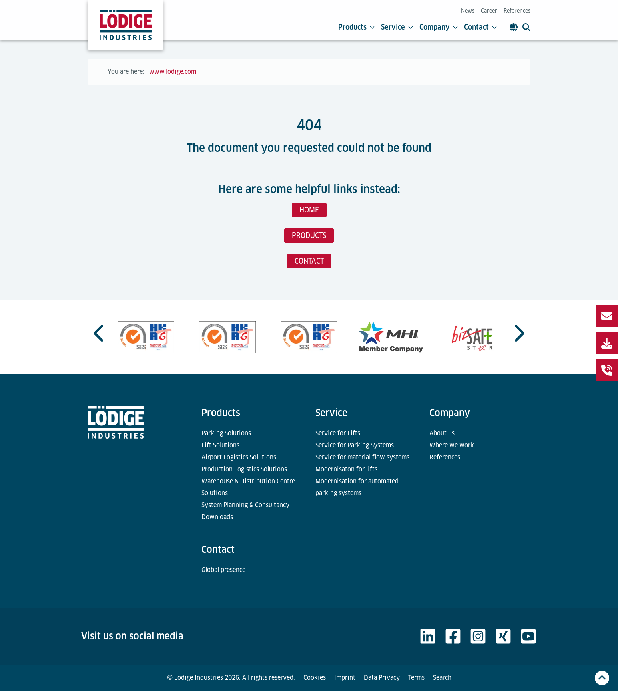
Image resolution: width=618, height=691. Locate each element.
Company (438, 27)
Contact (480, 27)
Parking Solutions (226, 433)
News (467, 11)
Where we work (451, 445)
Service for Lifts (337, 433)
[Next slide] (518, 333)
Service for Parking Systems (354, 445)
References (517, 11)
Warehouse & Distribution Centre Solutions (248, 487)
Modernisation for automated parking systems (357, 487)
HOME (309, 210)
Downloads (217, 517)
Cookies (314, 677)
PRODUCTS (309, 235)
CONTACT (309, 261)
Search (442, 677)
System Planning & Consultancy (245, 505)
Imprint (344, 677)
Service (397, 27)
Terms (416, 677)
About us (442, 433)
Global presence (223, 570)
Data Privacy (382, 677)
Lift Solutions (220, 445)
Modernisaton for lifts (346, 469)
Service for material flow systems (362, 457)
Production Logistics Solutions (244, 469)
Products (356, 27)
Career (489, 11)
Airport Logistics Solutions (238, 457)
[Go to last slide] (100, 333)
